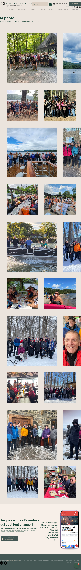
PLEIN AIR (35, 22)
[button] (50, 4)
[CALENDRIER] (75, 4)
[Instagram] (74, 7)
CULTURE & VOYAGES (22, 22)
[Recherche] (40, 4)
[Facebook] (80, 7)
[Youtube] (77, 7)
